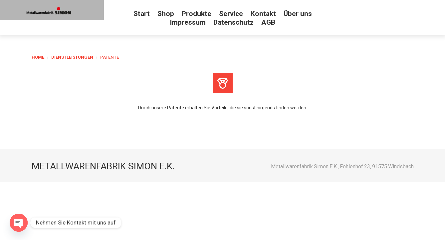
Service (231, 13)
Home (38, 57)
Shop (165, 13)
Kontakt (263, 13)
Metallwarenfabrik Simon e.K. (103, 166)
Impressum (188, 22)
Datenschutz (233, 22)
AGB (268, 22)
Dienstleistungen (72, 57)
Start (141, 13)
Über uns (298, 13)
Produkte (196, 13)
